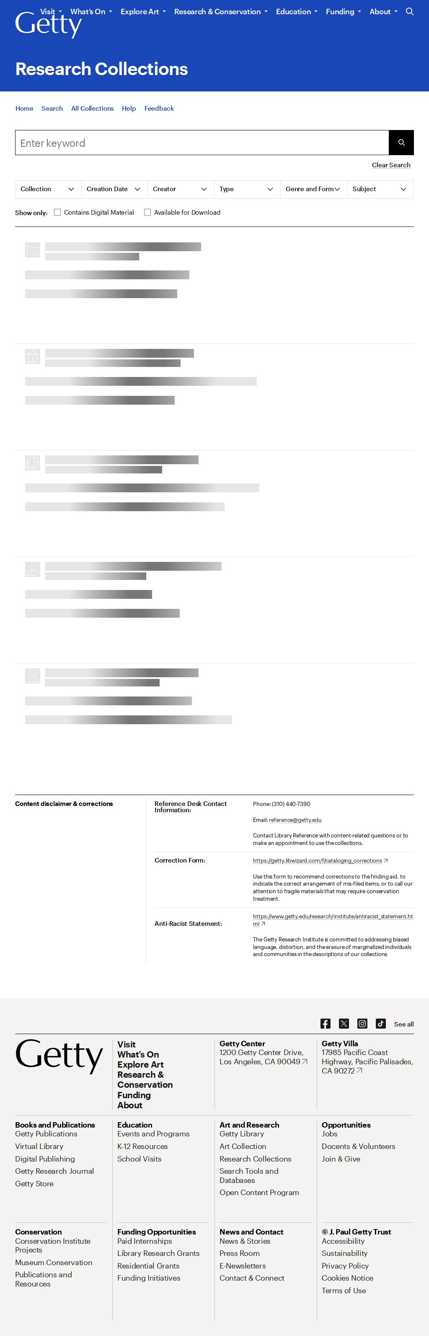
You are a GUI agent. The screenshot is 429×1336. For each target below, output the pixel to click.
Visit (47, 11)
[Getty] (48, 25)
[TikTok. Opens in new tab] (381, 1024)
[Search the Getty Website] (410, 12)
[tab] (49, 189)
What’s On (88, 11)
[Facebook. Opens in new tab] (325, 1024)
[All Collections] (92, 108)
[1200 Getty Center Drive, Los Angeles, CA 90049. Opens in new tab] (266, 1057)
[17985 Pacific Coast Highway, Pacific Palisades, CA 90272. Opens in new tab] (368, 1061)
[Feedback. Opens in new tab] (159, 108)
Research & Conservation (217, 11)
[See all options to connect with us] (404, 1024)
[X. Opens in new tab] (344, 1024)
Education (293, 11)
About (380, 11)
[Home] (24, 108)
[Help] (129, 108)
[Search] (51, 108)
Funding (340, 11)
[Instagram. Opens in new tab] (362, 1024)
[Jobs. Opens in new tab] (330, 1133)
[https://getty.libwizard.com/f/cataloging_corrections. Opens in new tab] (320, 861)
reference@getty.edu (295, 819)
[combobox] (202, 142)
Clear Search (391, 165)
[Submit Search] (401, 142)
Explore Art (140, 11)
